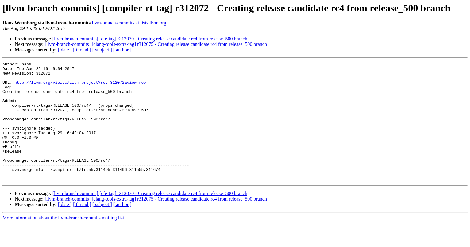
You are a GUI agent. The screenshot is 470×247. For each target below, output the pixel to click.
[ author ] (122, 49)
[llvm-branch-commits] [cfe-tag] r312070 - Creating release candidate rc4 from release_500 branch (149, 38)
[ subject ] (102, 49)
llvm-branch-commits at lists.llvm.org (129, 22)
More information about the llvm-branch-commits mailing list (63, 241)
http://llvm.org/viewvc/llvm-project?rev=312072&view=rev (80, 87)
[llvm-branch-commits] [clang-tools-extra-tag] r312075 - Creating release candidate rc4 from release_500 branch (156, 44)
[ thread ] (82, 49)
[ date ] (65, 49)
